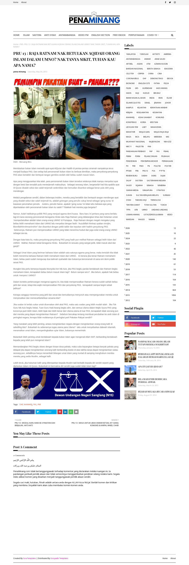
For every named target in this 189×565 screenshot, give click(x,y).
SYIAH (128, 200)
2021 (151, 254)
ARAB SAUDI (160, 59)
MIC (167, 137)
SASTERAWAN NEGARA (156, 180)
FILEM (128, 88)
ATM (148, 64)
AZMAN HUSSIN (161, 64)
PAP (151, 151)
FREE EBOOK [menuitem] (119, 35)
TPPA (128, 209)
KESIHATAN (157, 112)
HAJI (137, 93)
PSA (153, 171)
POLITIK (157, 166)
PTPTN (162, 171)
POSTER (168, 166)
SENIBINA (162, 185)
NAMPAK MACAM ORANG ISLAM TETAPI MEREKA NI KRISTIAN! (154, 343)
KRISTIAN (154, 122)
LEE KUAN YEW (132, 127)
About (23, 2)
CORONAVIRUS (132, 78)
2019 (151, 264)
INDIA (151, 98)
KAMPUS (129, 107)
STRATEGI (161, 190)
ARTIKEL (129, 64)
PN (149, 166)
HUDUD (146, 93)
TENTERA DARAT (133, 205)
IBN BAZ (157, 93)
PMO (141, 166)
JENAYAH (157, 103)
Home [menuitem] (16, 35)
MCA (137, 137)
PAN (149, 146)
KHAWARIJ (28, 404)
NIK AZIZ (167, 141)
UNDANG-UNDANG (159, 209)
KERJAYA (129, 112)
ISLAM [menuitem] (26, 35)
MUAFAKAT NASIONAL (135, 141)
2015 (151, 284)
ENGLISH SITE (144, 83)
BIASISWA (168, 68)
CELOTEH (130, 73)
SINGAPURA (147, 190)
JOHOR (168, 103)
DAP (21, 404)
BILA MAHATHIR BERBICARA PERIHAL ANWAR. (152, 380)
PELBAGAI (165, 156)
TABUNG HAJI (140, 200)
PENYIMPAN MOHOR (149, 161)
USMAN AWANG (133, 214)
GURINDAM (147, 88)
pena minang (19, 71)
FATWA (157, 83)
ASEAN (139, 64)
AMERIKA (167, 54)
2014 (151, 290)
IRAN (160, 98)
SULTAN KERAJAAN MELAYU (147, 195)
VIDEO (169, 214)
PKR (21, 44)
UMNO (145, 209)
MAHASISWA (156, 127)
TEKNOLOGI (155, 200)
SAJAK (162, 175)
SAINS (153, 175)
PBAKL (166, 151)
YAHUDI (141, 219)
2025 (151, 233)
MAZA (128, 137)
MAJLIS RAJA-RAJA (161, 132)
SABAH (144, 175)
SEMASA (150, 185)
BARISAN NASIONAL (134, 68)
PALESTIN (140, 146)
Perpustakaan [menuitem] (136, 35)
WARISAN (130, 219)
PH (127, 166)
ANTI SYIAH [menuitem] (50, 35)
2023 (151, 243)
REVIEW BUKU (131, 175)
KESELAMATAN (143, 112)
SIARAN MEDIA (132, 190)
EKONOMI (130, 83)
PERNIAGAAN (167, 161)
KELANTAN (141, 107)
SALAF (128, 180)
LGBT (144, 127)
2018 (151, 269)
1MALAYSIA (131, 54)
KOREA (143, 122)
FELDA (166, 83)
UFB (136, 209)
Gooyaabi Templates (59, 558)
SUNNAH (166, 195)
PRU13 (145, 171)
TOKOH (163, 205)
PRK (137, 171)
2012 (151, 300)
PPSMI (128, 171)
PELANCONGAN (150, 156)
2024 (151, 238)
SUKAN (129, 195)
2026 (151, 228)
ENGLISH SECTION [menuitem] (100, 35)
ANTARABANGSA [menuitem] (67, 35)
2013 (151, 295)
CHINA (151, 73)
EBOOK (170, 78)
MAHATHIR (130, 132)
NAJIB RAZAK (154, 141)
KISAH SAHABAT (145, 117)
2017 (151, 274)
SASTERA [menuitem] (36, 35)
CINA (160, 73)
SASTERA (139, 180)
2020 (151, 259)
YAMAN (152, 219)
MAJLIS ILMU (144, 132)
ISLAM (169, 98)
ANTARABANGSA (133, 59)
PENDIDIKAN (131, 161)
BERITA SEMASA (153, 68)
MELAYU (146, 137)
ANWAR (147, 59)
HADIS (128, 93)
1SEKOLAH (144, 54)
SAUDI (129, 185)
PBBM (128, 156)
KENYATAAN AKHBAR (158, 107)
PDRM (137, 156)
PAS (34, 404)
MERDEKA (158, 137)
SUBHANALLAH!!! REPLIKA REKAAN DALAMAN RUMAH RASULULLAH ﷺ (156, 355)
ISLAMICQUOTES (133, 103)
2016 (151, 279)
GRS (136, 88)
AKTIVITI (156, 54)
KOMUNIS (160, 117)
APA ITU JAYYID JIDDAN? (150, 366)
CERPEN (141, 73)
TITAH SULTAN (150, 205)
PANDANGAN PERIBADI (135, 151)
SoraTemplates (29, 558)
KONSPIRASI (131, 122)
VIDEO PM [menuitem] (83, 35)
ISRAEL (147, 103)
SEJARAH (139, 185)
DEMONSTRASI (156, 78)
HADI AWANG (161, 88)
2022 (151, 248)
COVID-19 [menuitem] (152, 35)
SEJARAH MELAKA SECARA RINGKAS (156, 391)
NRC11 (129, 146)
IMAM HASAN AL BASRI (135, 98)
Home (15, 2)
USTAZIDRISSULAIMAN (153, 214)
